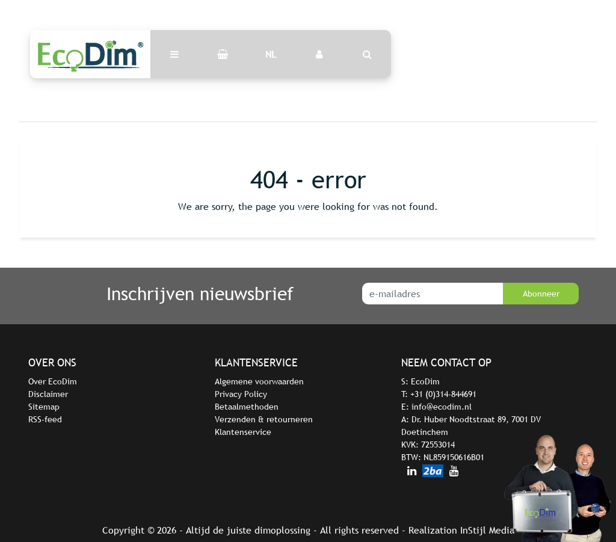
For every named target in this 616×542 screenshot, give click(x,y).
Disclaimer (48, 394)
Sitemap (44, 406)
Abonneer (541, 293)
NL (270, 54)
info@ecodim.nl (441, 406)
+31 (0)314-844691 (443, 394)
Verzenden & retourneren (264, 419)
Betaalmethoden (247, 406)
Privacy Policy (241, 394)
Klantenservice (243, 432)
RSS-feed (45, 419)
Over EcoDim (52, 381)
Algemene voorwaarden (259, 381)
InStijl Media (487, 530)
